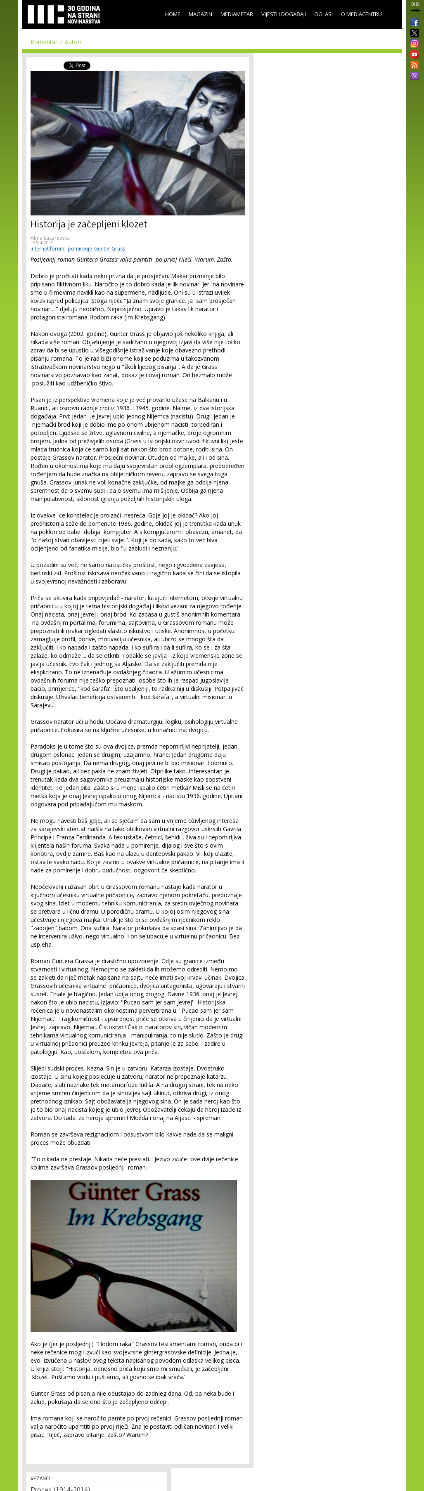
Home (172, 14)
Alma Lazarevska (50, 237)
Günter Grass (109, 248)
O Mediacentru (361, 14)
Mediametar (236, 14)
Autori (73, 42)
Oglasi (323, 14)
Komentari (45, 42)
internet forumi (48, 248)
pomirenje (80, 248)
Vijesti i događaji (283, 14)
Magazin (200, 14)
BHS (415, 4)
